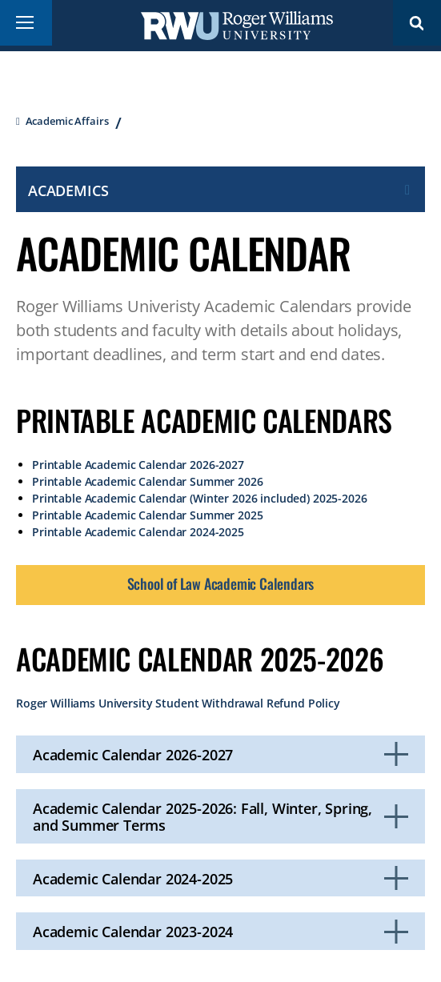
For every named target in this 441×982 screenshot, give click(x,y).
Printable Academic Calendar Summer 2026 (147, 481)
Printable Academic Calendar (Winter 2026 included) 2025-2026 (199, 498)
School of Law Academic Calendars (221, 583)
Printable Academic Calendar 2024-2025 (138, 531)
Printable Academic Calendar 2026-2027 (138, 464)
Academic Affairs (67, 121)
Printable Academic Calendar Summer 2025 (147, 515)
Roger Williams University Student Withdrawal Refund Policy (178, 703)
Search (417, 23)
